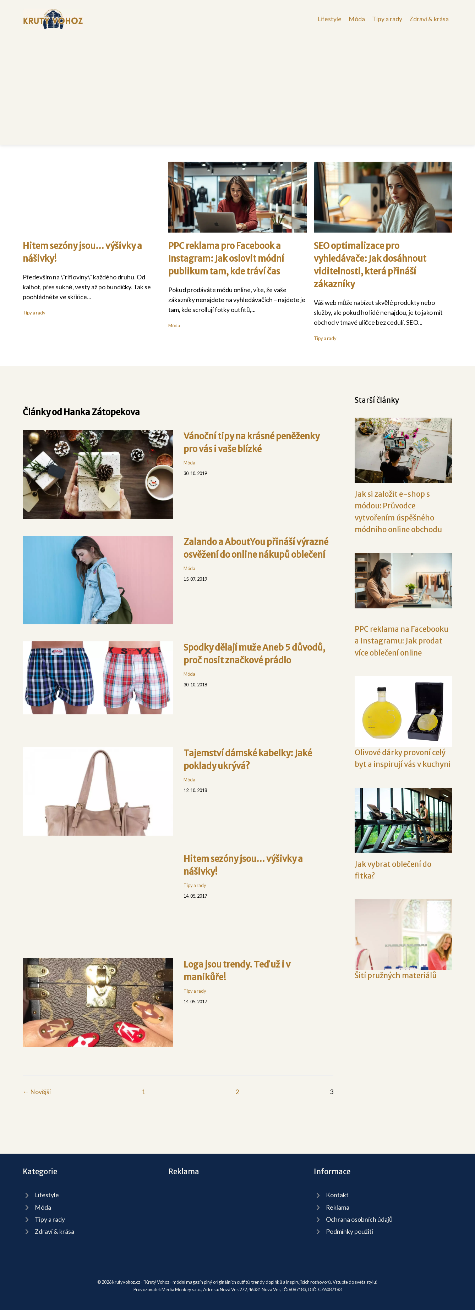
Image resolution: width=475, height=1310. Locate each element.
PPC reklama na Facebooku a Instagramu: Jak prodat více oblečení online (401, 641)
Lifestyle (329, 19)
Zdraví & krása (429, 19)
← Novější (37, 1092)
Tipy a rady (387, 19)
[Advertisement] (237, 83)
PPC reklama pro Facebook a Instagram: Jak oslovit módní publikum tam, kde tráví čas (226, 258)
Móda (357, 19)
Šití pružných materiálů (396, 975)
